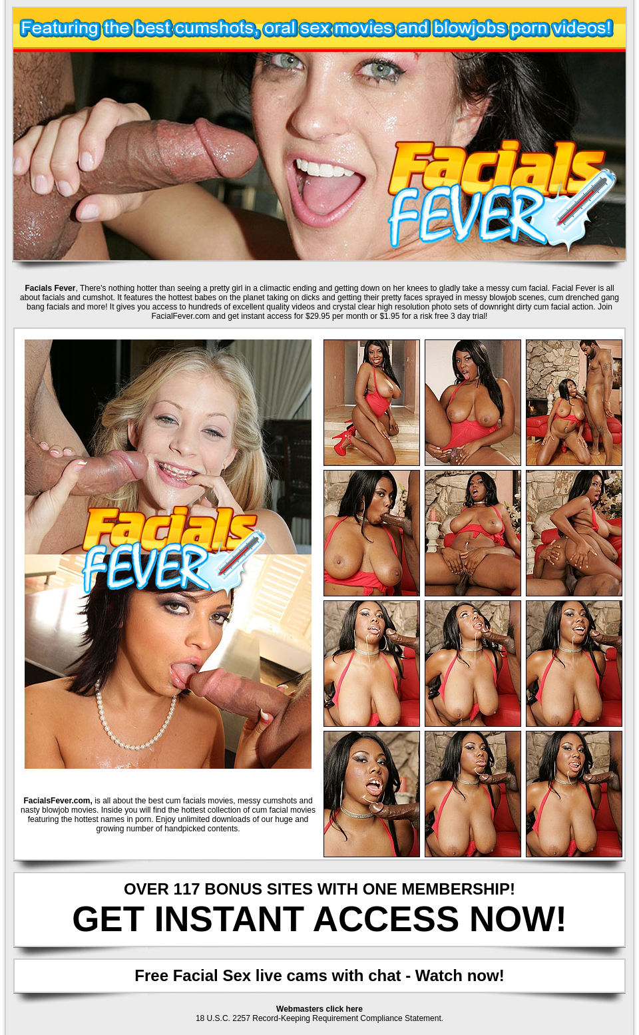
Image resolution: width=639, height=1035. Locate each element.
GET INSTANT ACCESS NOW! (319, 918)
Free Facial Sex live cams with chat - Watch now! (319, 975)
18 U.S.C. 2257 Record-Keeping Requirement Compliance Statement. (319, 1018)
